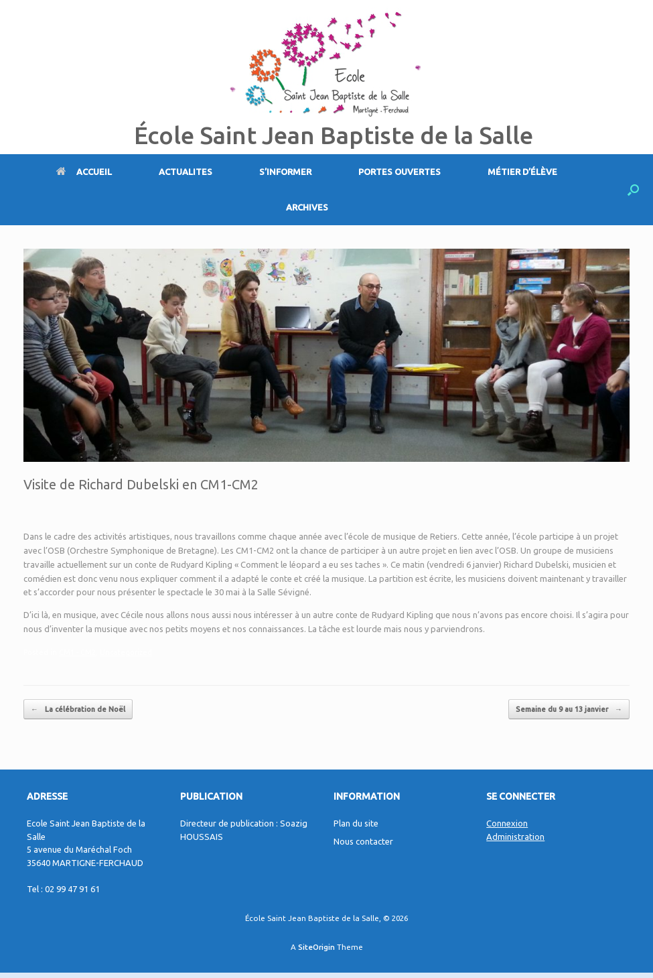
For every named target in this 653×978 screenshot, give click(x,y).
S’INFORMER (285, 171)
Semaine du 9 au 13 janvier (569, 709)
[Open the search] (633, 189)
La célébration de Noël (78, 709)
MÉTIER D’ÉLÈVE (522, 171)
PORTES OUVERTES (399, 171)
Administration (515, 836)
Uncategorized (126, 652)
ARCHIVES (307, 207)
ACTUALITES (185, 171)
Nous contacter (363, 841)
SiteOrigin (316, 946)
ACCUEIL (84, 171)
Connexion (507, 823)
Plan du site (356, 823)
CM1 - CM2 (77, 652)
